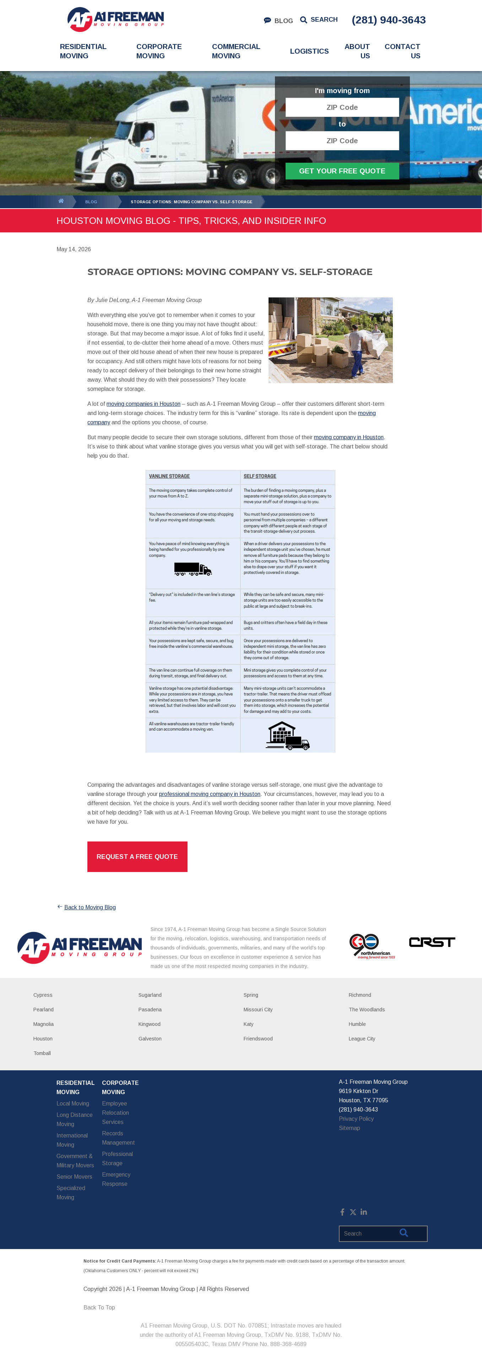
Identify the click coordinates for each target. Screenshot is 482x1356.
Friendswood (258, 1039)
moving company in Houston (349, 437)
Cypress (43, 995)
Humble (357, 1024)
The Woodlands (367, 1009)
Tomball (42, 1053)
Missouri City (258, 1009)
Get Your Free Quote (342, 171)
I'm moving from (342, 91)
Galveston (150, 1039)
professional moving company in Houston (209, 794)
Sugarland (150, 995)
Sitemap (349, 1128)
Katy (249, 1024)
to (342, 124)
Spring (251, 995)
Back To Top (99, 1307)
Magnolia (43, 1024)
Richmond (360, 995)
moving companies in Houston (143, 404)
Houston (43, 1039)
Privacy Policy (356, 1119)
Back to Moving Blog (86, 907)
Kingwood (150, 1024)
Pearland (43, 1009)
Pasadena (150, 1009)
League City (362, 1039)
